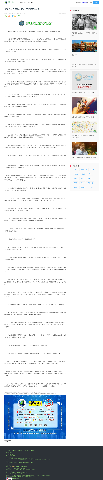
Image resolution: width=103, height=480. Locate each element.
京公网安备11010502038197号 (19, 466)
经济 (75, 169)
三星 (91, 187)
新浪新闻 (22, 13)
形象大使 (90, 183)
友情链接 (26, 450)
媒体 (92, 169)
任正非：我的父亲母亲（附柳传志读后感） (84, 157)
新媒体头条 (84, 169)
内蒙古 (76, 174)
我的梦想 (74, 55)
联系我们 (20, 450)
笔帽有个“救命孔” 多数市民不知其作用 (83, 117)
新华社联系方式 (15, 478)
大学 (82, 178)
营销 (75, 183)
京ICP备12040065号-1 (17, 465)
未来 (89, 178)
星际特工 (83, 187)
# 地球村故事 (62, 13)
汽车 (90, 174)
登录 (96, 2)
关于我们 (8, 450)
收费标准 (32, 450)
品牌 (75, 178)
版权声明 (14, 450)
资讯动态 (31, 2)
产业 (82, 183)
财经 (83, 174)
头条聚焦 (23, 2)
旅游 (75, 187)
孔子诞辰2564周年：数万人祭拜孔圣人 (83, 92)
